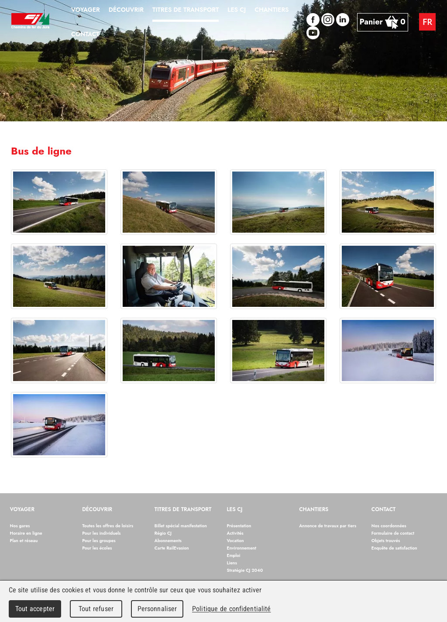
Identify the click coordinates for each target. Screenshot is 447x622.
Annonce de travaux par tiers (327, 525)
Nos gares (20, 525)
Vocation (235, 540)
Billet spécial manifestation (181, 525)
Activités (235, 533)
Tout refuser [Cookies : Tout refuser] (96, 609)
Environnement (242, 548)
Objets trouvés (385, 540)
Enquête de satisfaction (394, 548)
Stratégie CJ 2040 (245, 570)
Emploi (234, 555)
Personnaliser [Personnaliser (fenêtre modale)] (157, 609)
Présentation (239, 525)
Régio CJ (163, 533)
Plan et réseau (24, 540)
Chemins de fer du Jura (30, 22)
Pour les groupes (99, 540)
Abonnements (168, 540)
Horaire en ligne (26, 533)
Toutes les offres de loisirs (107, 525)
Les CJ (235, 509)
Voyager (22, 509)
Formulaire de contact (392, 533)
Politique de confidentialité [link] (231, 609)
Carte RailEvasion (172, 548)
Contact (383, 509)
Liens (232, 563)
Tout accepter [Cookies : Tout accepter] (35, 609)
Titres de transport (183, 509)
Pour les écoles (97, 548)
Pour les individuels (101, 533)
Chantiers (313, 509)
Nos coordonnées (388, 525)
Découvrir (97, 509)
